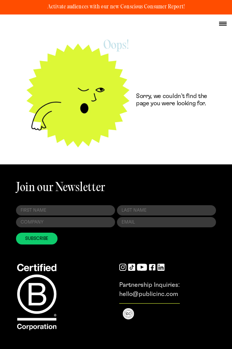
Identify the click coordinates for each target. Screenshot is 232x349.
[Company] (65, 222)
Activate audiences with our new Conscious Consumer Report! (116, 7)
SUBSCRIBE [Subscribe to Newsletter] (36, 238)
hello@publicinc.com (148, 294)
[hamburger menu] (223, 24)
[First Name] (65, 210)
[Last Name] (166, 210)
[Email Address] (166, 222)
